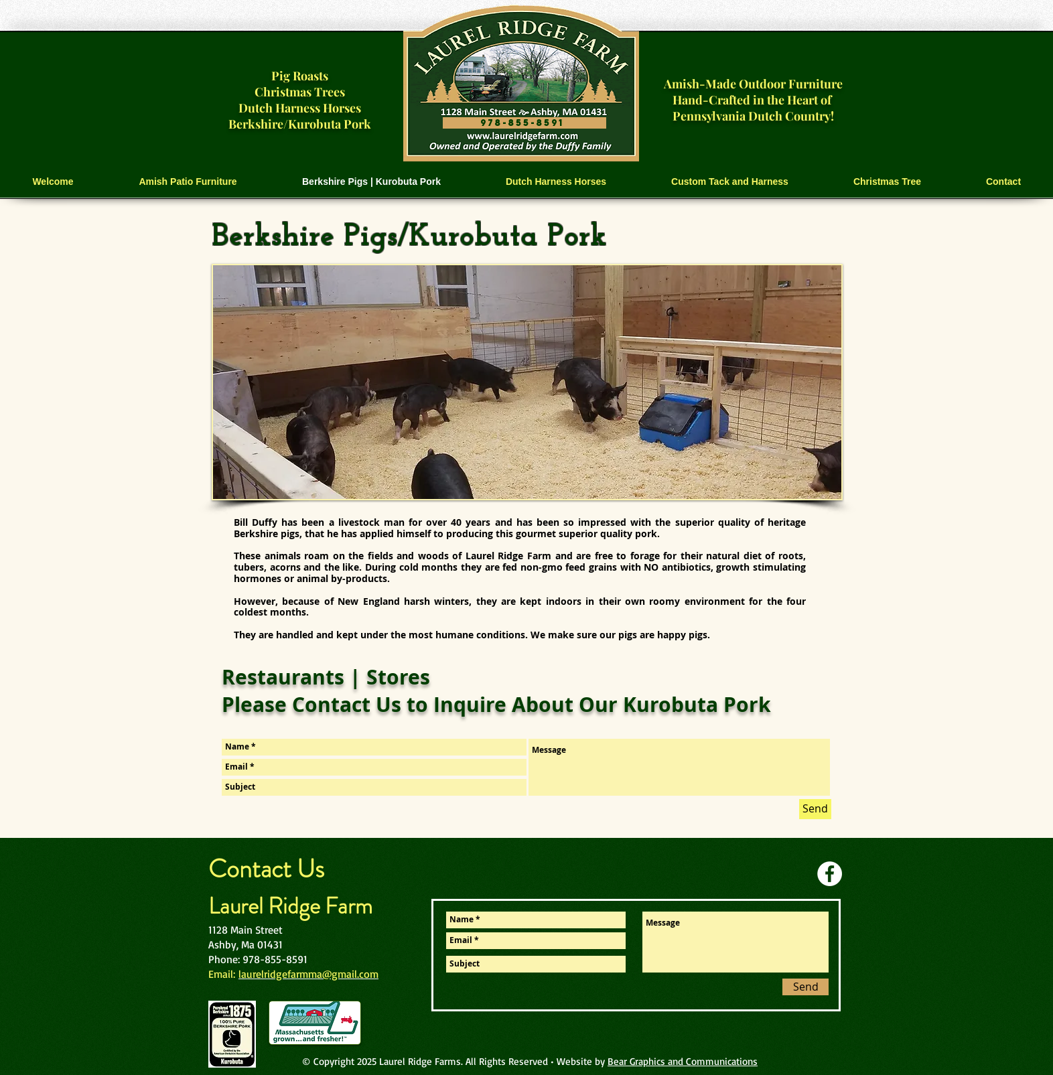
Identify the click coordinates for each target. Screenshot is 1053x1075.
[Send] (815, 809)
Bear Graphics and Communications (683, 1061)
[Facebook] (829, 873)
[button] (188, 181)
